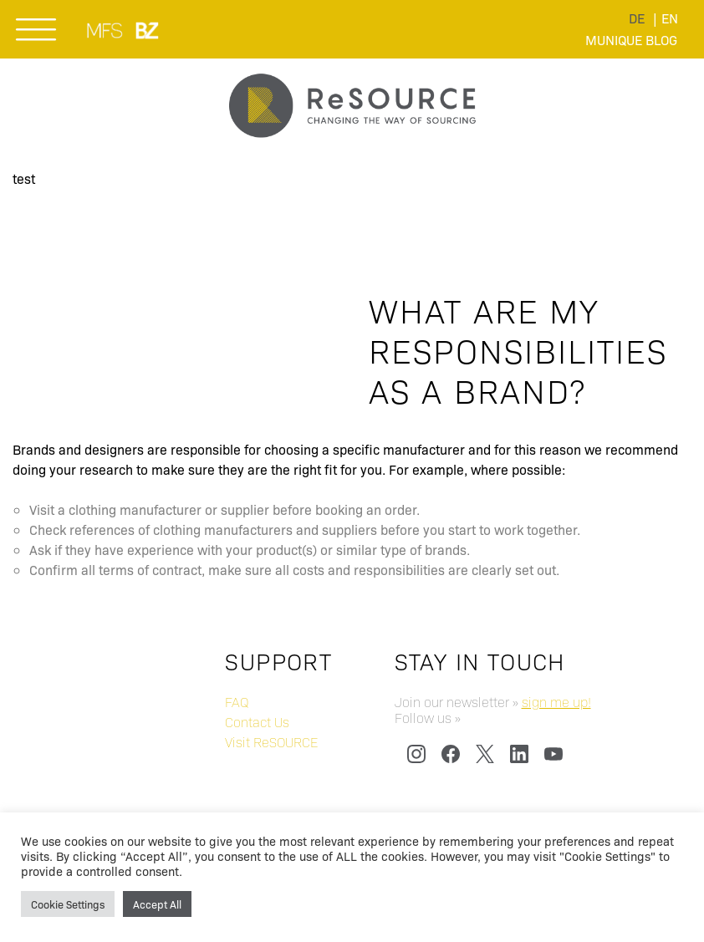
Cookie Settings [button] (68, 904)
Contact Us (257, 722)
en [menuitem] (669, 18)
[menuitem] (636, 18)
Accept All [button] (157, 904)
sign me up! (556, 701)
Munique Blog (631, 39)
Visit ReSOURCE (271, 742)
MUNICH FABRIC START (106, 30)
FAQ (236, 701)
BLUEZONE (148, 30)
